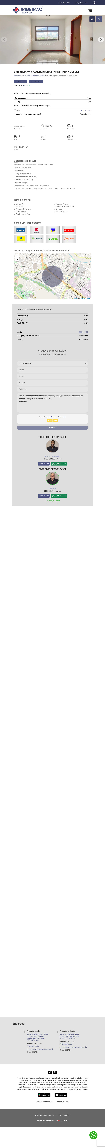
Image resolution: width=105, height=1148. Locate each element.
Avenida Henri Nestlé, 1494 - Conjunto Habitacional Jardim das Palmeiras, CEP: (38, 1046)
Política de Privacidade (45, 1110)
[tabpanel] (52, 44)
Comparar (36, 90)
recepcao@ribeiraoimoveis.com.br (40, 1057)
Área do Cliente (64, 3)
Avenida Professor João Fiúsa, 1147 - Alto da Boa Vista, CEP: (69, 1045)
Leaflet (75, 307)
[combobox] (52, 372)
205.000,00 (86, 119)
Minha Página (44, 472)
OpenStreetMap (85, 307)
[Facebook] (50, 1080)
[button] (94, 2)
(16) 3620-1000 (33, 1055)
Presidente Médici (38, 84)
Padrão (27, 84)
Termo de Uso (62, 1110)
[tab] (92, 19)
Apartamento (19, 84)
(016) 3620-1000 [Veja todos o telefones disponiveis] (81, 3)
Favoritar (20, 90)
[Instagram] (55, 1080)
